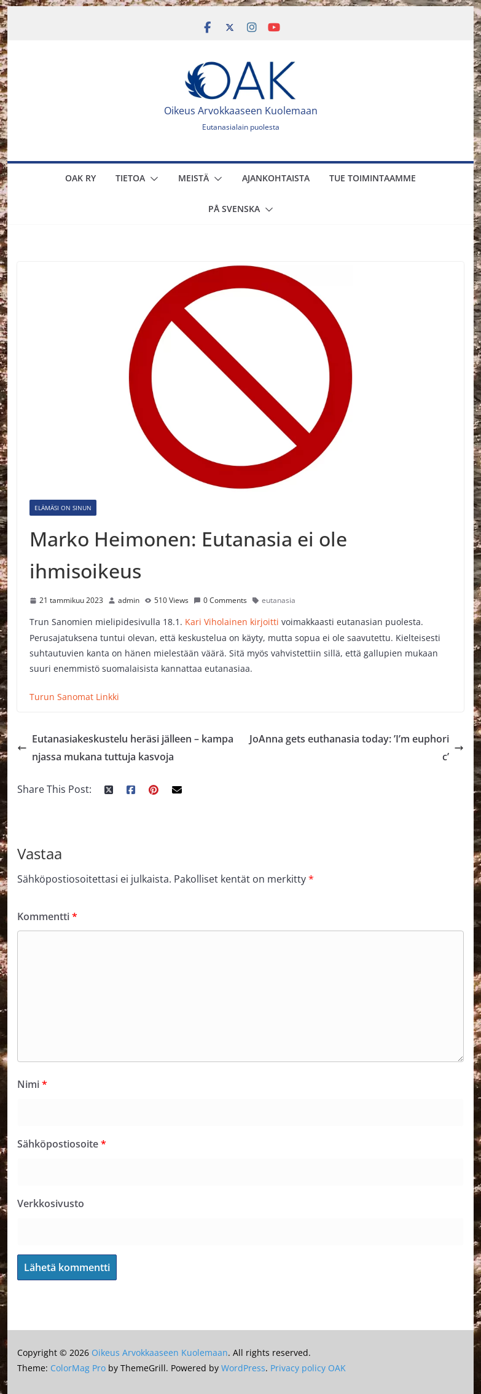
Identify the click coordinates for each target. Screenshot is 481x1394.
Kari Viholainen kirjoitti (232, 622)
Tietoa (130, 178)
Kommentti (47, 916)
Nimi (32, 1084)
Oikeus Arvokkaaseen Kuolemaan (241, 110)
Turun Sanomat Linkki (74, 697)
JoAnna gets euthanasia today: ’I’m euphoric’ (356, 747)
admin (128, 600)
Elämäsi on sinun (63, 507)
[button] (151, 179)
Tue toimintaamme (372, 178)
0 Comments (220, 600)
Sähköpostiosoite (61, 1144)
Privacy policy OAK (308, 1368)
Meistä (193, 178)
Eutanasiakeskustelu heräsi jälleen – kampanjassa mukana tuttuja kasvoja (125, 747)
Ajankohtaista (276, 178)
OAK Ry (80, 178)
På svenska (234, 209)
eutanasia (278, 600)
